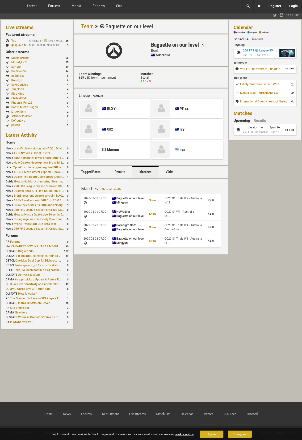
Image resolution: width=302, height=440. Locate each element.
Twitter (208, 414)
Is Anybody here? (21, 322)
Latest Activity (21, 135)
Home (10, 142)
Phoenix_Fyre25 (21, 102)
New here (21, 312)
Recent (257, 39)
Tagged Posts (91, 172)
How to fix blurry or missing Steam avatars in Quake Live (50, 181)
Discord (252, 414)
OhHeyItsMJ (19, 98)
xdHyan (16, 66)
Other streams (17, 52)
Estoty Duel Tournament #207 (259, 84)
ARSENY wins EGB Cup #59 (32, 153)
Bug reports (26, 251)
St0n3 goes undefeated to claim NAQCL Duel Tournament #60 (54, 195)
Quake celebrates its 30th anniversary (38, 205)
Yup (16, 40)
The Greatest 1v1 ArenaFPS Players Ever (36, 298)
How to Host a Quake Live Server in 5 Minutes (44, 214)
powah (15, 125)
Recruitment (110, 414)
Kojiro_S (16, 80)
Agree (211, 434)
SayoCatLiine (19, 84)
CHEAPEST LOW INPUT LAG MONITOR (36, 246)
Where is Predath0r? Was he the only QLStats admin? (53, 317)
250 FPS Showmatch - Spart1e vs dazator (267, 69)
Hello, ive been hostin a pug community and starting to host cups (56, 270)
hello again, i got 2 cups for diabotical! (40, 265)
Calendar (243, 27)
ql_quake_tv (19, 45)
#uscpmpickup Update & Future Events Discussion (48, 279)
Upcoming (242, 120)
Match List (163, 414)
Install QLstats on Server (34, 303)
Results (120, 172)
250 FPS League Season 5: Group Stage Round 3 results (50, 210)
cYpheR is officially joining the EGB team (38, 167)
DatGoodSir (18, 71)
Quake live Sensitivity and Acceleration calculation (42, 284)
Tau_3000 (17, 89)
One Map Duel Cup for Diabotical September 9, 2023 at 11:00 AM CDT (61, 260)
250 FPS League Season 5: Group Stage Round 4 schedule (52, 186)
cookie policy (184, 434)
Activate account (29, 274)
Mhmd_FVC (19, 62)
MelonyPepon (20, 57)
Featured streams (20, 35)
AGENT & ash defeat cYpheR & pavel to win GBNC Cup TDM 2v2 (56, 172)
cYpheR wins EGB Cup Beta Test (35, 224)
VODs (169, 172)
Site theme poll (20, 307)
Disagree (239, 434)
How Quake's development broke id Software (43, 162)
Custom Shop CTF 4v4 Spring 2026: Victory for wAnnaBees (53, 191)
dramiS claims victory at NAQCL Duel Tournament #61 (49, 148)
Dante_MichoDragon (24, 107)
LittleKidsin (18, 111)
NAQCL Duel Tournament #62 (259, 93)
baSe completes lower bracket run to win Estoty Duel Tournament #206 (60, 158)
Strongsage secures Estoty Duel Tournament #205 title (49, 219)
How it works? (27, 293)
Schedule (241, 39)
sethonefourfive (21, 116)
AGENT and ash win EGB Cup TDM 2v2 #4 (41, 200)
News (67, 414)
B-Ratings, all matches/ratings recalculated (46, 256)
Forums (12, 235)
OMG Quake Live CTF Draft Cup (30, 289)
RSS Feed (229, 414)
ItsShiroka (17, 75)
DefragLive (18, 120)
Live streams (20, 27)
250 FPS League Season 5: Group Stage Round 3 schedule (52, 228)
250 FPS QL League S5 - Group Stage (260, 50)
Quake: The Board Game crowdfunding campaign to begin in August (58, 176)
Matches (145, 172)
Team (87, 26)
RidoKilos (17, 93)
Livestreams (137, 414)
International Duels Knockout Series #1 (265, 101)
